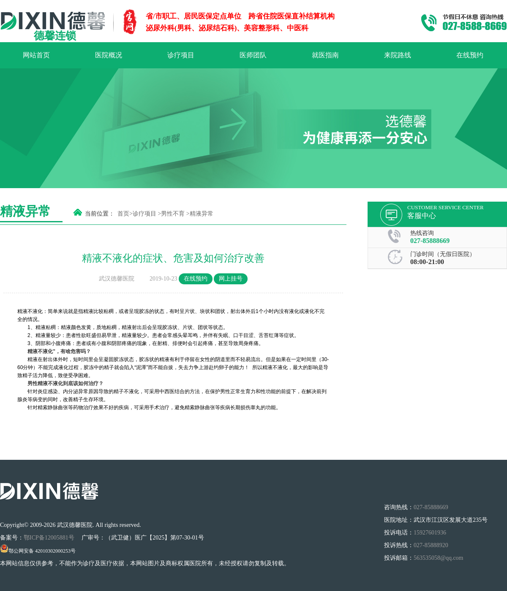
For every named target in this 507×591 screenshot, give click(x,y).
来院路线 (397, 55)
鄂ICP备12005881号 (50, 537)
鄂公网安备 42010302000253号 (38, 551)
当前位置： (99, 213)
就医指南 (325, 55)
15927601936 (430, 532)
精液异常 (201, 213)
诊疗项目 (180, 55)
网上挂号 (231, 278)
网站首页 (36, 55)
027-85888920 (431, 545)
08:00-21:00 (427, 261)
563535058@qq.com (438, 558)
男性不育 (173, 213)
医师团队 (253, 55)
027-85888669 (430, 240)
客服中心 (421, 216)
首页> (125, 213)
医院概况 (108, 55)
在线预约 (469, 55)
